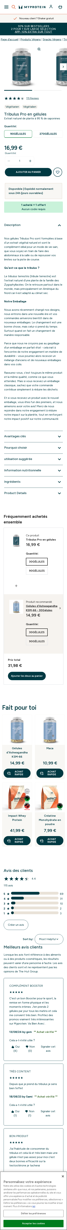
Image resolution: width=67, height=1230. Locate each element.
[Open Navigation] (6, 7)
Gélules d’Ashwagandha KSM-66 (17, 752)
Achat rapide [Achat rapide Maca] (48, 773)
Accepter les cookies (33, 1223)
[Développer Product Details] (33, 493)
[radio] (18, 134)
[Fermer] (63, 1176)
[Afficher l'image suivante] (63, 66)
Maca (50, 748)
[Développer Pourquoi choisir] (33, 448)
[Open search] (13, 7)
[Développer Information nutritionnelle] (33, 470)
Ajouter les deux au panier (27, 675)
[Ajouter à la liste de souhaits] (57, 172)
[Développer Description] (33, 225)
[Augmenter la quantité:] (30, 161)
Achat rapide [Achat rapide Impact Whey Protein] (15, 840)
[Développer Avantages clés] (33, 436)
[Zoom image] (39, 49)
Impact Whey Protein (17, 818)
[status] (19, 161)
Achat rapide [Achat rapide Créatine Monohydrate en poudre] (48, 840)
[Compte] (51, 7)
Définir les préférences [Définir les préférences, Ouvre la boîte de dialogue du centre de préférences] (33, 1213)
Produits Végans (30, 39)
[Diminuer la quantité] (9, 161)
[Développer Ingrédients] (33, 482)
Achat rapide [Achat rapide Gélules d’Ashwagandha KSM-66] (15, 773)
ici (33, 1206)
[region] (33, 1200)
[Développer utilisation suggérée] (33, 459)
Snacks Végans (52, 39)
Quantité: (10, 153)
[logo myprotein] (32, 7)
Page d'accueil (9, 39)
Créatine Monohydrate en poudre (50, 820)
